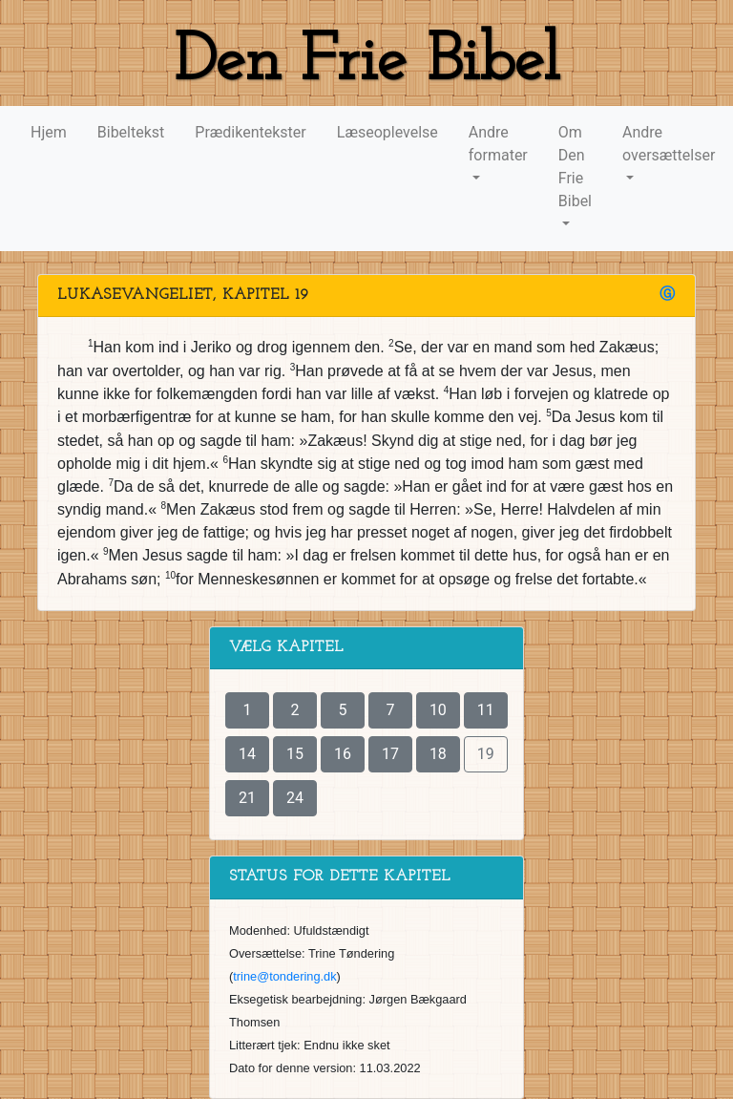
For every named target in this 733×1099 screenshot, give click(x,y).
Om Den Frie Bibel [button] (575, 166)
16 (342, 754)
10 (438, 710)
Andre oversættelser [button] (668, 143)
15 (295, 754)
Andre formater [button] (498, 143)
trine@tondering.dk (284, 976)
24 (295, 798)
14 (247, 754)
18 (438, 754)
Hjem (49, 132)
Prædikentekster (250, 132)
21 (247, 798)
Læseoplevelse (387, 132)
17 (390, 754)
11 (485, 710)
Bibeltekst (131, 132)
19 (485, 754)
